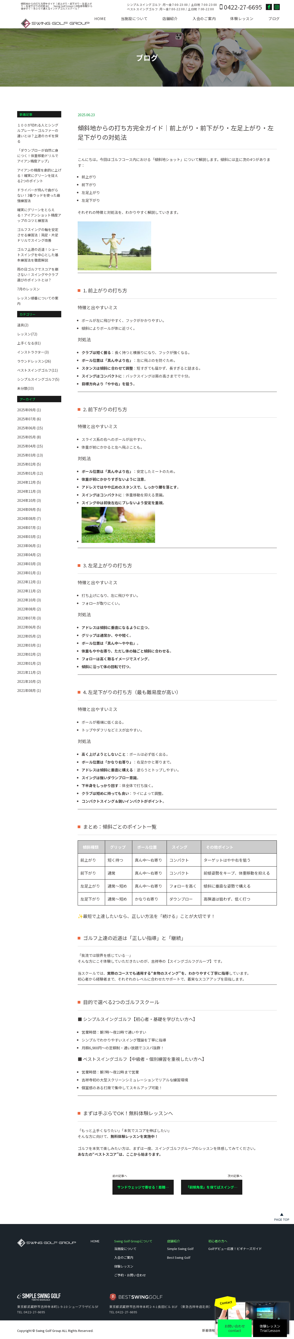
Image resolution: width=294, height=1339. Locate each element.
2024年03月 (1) (29, 536)
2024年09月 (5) (29, 509)
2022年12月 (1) (29, 581)
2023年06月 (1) (29, 545)
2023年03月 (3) (29, 563)
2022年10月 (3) (29, 599)
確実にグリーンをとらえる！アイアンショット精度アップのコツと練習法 (39, 215)
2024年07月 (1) (29, 527)
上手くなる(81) (29, 343)
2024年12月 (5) (29, 482)
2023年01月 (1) (29, 572)
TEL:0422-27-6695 (31, 1312)
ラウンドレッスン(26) (34, 361)
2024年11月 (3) (29, 491)
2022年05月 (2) (29, 636)
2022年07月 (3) (29, 618)
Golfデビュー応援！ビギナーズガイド (235, 1248)
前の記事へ (143, 1184)
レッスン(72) (27, 334)
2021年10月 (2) (29, 681)
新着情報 (208, 1330)
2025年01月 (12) (30, 473)
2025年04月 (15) (30, 446)
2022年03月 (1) (29, 645)
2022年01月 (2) (29, 663)
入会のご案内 (204, 18)
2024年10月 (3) (29, 500)
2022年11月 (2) (29, 590)
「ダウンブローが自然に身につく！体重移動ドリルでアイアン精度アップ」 (37, 155)
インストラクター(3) (33, 352)
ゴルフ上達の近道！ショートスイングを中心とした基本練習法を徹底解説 (37, 255)
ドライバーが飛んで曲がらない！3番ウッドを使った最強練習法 (38, 195)
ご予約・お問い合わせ (130, 1275)
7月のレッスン (28, 288)
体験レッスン (242, 18)
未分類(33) (25, 388)
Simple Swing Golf (180, 1248)
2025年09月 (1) (29, 409)
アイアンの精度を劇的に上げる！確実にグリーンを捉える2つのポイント (39, 175)
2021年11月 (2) (29, 672)
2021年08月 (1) (29, 690)
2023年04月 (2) (29, 554)
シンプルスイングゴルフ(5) (38, 379)
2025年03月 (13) (30, 455)
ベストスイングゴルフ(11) (37, 370)
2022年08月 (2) (29, 609)
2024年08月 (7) (29, 518)
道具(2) (22, 324)
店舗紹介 (170, 18)
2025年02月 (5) (29, 464)
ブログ (274, 18)
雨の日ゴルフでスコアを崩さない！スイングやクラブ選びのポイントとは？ (37, 274)
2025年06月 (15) (30, 427)
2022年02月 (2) (29, 654)
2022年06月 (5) (29, 627)
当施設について (134, 18)
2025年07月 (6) (29, 418)
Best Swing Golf (178, 1257)
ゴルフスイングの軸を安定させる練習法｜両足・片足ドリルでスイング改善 (37, 235)
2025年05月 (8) (29, 437)
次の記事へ (211, 1184)
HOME (100, 18)
